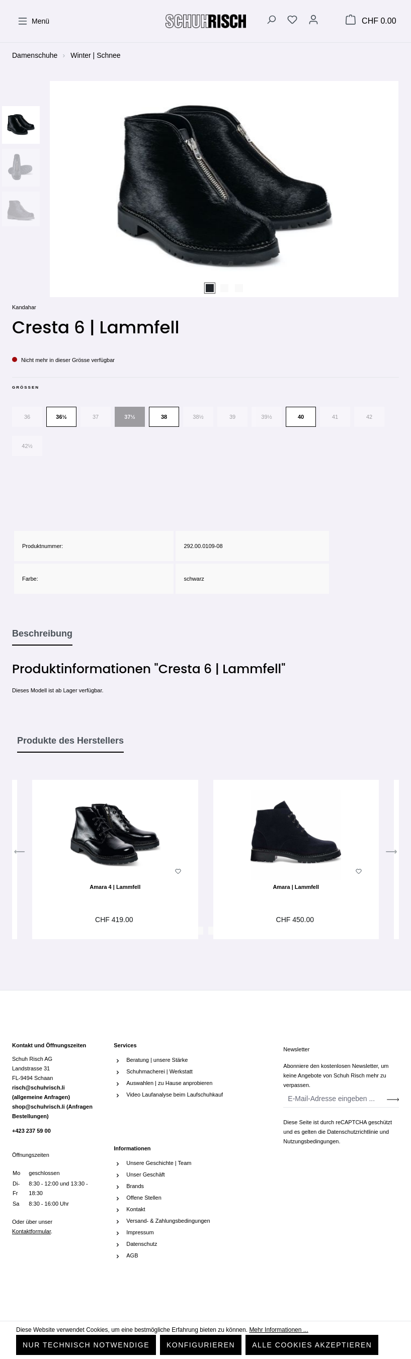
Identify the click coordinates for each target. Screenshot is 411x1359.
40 (301, 417)
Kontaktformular (31, 1231)
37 (96, 417)
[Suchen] (271, 21)
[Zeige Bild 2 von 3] (224, 288)
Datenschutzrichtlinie (352, 1132)
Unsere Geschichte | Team (158, 1163)
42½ (27, 446)
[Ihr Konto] (313, 21)
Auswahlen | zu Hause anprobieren (169, 1083)
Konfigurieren (201, 1345)
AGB (132, 1255)
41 (335, 417)
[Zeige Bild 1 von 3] (210, 288)
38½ (198, 417)
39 (232, 417)
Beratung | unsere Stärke (157, 1060)
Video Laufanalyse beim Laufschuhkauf (174, 1095)
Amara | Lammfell (296, 887)
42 (369, 417)
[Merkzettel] (292, 21)
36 (27, 417)
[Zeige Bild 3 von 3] (239, 288)
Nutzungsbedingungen (311, 1141)
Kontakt (135, 1209)
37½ (129, 417)
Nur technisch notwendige (86, 1345)
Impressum (139, 1232)
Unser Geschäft (145, 1174)
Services (125, 1045)
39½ (266, 417)
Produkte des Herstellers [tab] (70, 741)
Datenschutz (141, 1244)
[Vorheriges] (19, 853)
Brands (135, 1186)
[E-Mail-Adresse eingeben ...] (335, 1099)
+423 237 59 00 (31, 1131)
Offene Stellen (143, 1198)
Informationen (132, 1148)
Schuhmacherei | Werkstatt (159, 1071)
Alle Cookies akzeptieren (312, 1345)
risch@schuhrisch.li (41, 1092)
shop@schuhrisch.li (52, 1111)
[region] (205, 189)
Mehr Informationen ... (278, 1329)
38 (164, 417)
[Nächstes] (391, 853)
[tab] (42, 634)
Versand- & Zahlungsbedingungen (168, 1221)
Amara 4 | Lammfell (115, 887)
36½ (61, 417)
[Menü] (33, 21)
